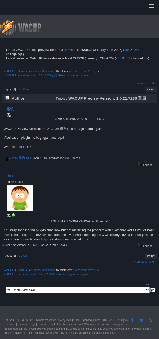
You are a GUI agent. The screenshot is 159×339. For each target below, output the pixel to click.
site (46, 324)
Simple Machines (46, 320)
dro (75, 71)
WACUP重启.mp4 (18, 157)
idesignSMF (73, 320)
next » (152, 83)
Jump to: (149, 284)
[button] (151, 6)
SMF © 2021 (27, 320)
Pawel (91, 71)
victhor (82, 71)
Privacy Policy (26, 324)
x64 (66, 50)
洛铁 (10, 109)
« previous (140, 83)
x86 (57, 50)
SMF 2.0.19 (11, 320)
